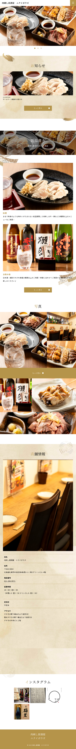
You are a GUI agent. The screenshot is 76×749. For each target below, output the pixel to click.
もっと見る (38, 110)
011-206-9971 (9, 583)
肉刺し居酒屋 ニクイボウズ (15, 2)
